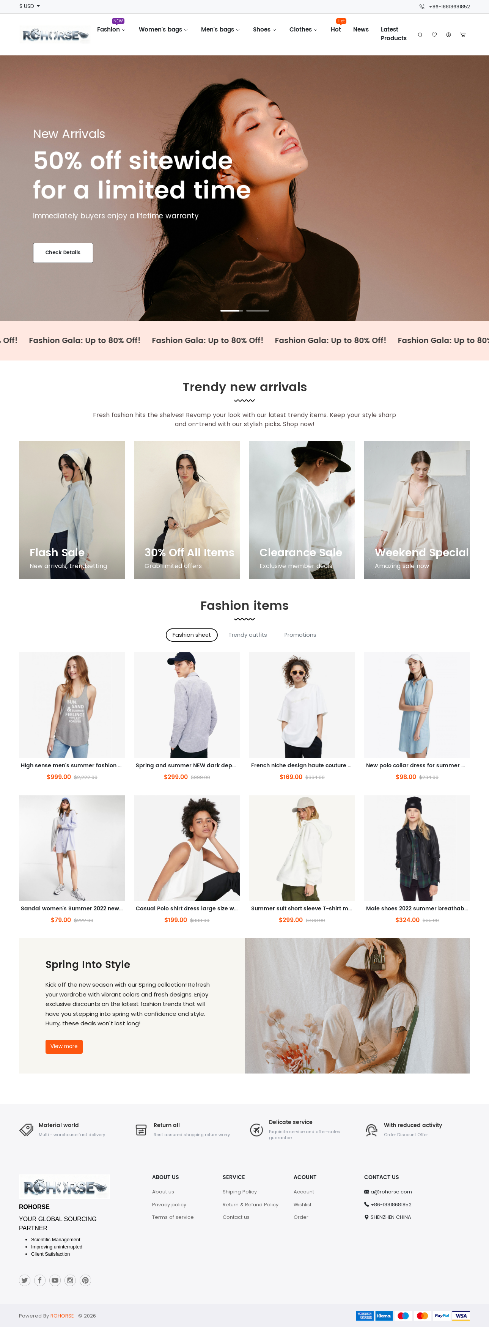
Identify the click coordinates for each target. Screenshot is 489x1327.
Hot (338, 27)
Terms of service (173, 1217)
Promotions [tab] (300, 635)
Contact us (236, 1217)
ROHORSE (62, 1316)
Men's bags (221, 30)
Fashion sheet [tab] (192, 635)
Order (301, 1217)
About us (163, 1191)
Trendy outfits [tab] (247, 635)
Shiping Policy (240, 1191)
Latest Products (394, 34)
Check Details (62, 253)
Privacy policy (169, 1204)
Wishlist (302, 1204)
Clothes (304, 30)
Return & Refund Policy (250, 1204)
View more (64, 1046)
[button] (463, 34)
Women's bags (164, 30)
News (361, 30)
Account (304, 1191)
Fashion (112, 27)
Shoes (265, 30)
